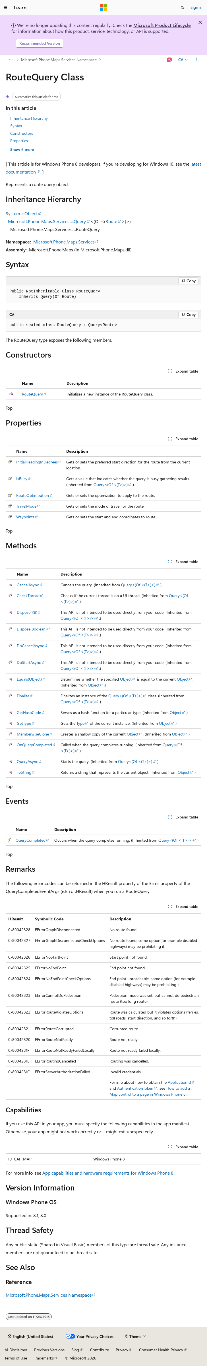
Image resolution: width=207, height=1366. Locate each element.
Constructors (21, 133)
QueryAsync (27, 761)
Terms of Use (16, 1358)
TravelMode (26, 506)
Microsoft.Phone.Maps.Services (64, 242)
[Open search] (182, 8)
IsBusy (21, 478)
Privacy (122, 1349)
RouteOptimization (32, 495)
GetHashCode (29, 712)
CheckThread (28, 595)
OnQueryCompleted (34, 744)
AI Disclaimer (16, 1349)
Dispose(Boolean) (32, 629)
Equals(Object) (29, 679)
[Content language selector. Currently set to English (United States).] (31, 1336)
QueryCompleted (30, 840)
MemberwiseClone (33, 734)
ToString (24, 772)
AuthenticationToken (135, 1088)
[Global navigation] (5, 8)
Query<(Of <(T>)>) (111, 484)
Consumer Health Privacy (161, 1349)
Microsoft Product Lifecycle (162, 25)
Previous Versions (49, 1349)
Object (126, 679)
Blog (75, 1349)
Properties (19, 140)
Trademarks (44, 1358)
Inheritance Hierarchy (29, 118)
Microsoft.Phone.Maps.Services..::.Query (47, 221)
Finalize (23, 695)
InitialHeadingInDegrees (37, 462)
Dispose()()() (27, 612)
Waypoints (25, 517)
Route (111, 221)
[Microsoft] (103, 7)
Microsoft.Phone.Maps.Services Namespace (59, 59)
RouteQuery (32, 394)
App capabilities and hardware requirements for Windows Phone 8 (107, 1173)
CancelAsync (28, 584)
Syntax (16, 125)
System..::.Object (22, 213)
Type (80, 723)
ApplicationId (179, 1082)
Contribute (99, 1349)
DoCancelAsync (30, 645)
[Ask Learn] (169, 59)
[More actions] (196, 59)
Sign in (196, 7)
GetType (24, 723)
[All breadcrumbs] (11, 59)
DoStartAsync (29, 662)
